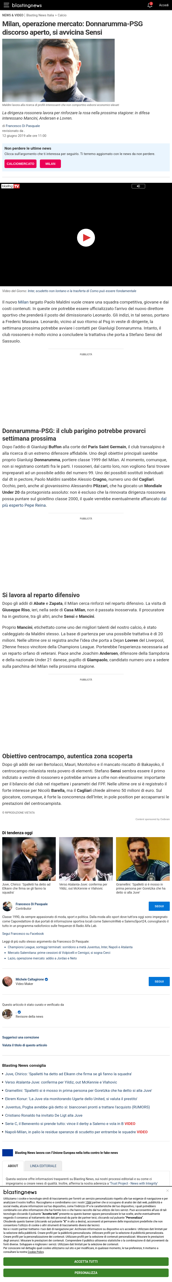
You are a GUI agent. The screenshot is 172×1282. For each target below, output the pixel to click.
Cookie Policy (36, 1252)
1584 (88, 1202)
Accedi (164, 5)
